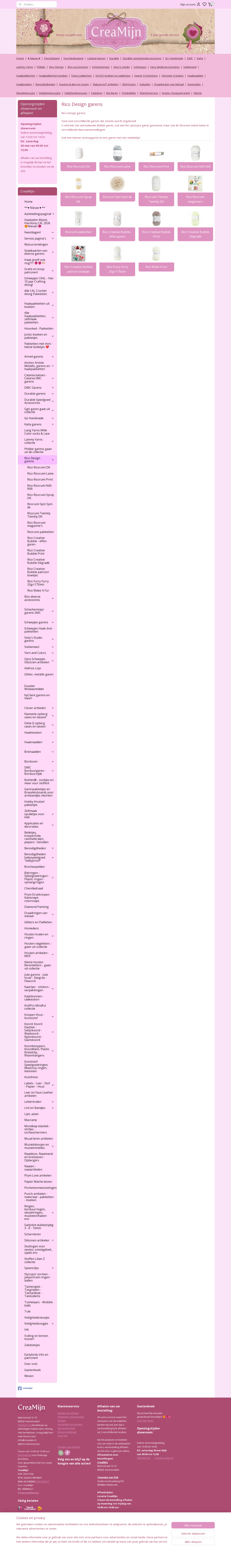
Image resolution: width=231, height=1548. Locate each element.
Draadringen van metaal (39, 914)
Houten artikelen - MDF (39, 954)
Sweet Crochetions (146, 75)
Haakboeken (24, 84)
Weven (29, 1376)
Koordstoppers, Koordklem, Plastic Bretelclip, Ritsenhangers (39, 1051)
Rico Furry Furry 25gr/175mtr (117, 269)
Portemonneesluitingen (40, 1188)
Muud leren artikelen (38, 1139)
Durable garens (39, 394)
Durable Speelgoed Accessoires (39, 401)
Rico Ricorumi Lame (117, 166)
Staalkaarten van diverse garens (39, 252)
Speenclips (194, 84)
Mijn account (190, 4)
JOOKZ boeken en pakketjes (112, 75)
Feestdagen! (52, 58)
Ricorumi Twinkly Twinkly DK (156, 199)
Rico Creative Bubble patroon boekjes (78, 269)
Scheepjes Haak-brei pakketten (38, 630)
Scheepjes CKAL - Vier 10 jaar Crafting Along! (39, 281)
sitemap (125, 1541)
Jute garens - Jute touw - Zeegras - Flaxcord (36, 978)
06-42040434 (24, 1455)
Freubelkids (129, 93)
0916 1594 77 (42, 1481)
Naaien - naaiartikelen (33, 1167)
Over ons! (30, 1364)
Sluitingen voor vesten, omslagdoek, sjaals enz (38, 1249)
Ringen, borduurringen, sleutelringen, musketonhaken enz (39, 1212)
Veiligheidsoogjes (50, 93)
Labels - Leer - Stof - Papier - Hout (39, 1084)
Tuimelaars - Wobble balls (38, 1303)
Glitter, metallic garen (38, 674)
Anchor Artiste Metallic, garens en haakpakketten (39, 366)
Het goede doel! (66, 1428)
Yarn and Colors (39, 653)
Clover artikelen (39, 708)
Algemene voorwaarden (71, 1416)
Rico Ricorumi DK (78, 166)
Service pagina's (39, 238)
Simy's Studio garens (39, 639)
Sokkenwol (189, 67)
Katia (200, 58)
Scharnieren (32, 1234)
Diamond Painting (36, 907)
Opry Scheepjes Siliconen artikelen (39, 660)
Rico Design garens (39, 459)
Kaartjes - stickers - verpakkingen (39, 988)
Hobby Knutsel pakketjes (34, 803)
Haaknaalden (195, 75)
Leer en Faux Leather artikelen (38, 1094)
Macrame (30, 1120)
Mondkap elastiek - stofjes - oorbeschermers (37, 1129)
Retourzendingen (36, 244)
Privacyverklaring (28, 1492)
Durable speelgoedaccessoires (142, 58)
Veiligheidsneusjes (75, 93)
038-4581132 (24, 1425)
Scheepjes (140, 67)
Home (20, 58)
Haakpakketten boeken (53, 75)
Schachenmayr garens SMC (39, 611)
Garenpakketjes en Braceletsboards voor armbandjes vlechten (39, 792)
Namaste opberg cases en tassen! (39, 715)
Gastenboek (32, 1370)
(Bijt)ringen (129, 84)
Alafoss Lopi (32, 668)
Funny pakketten (81, 75)
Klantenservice (149, 93)
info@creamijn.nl (164, 1458)
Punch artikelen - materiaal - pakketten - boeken (39, 1197)
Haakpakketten (25, 75)
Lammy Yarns (24, 67)
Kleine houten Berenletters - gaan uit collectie (37, 965)
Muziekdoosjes (25, 93)
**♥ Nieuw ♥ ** (34, 208)
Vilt (26, 1330)
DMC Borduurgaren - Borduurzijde (39, 770)
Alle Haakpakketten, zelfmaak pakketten (39, 317)
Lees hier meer (145, 1420)
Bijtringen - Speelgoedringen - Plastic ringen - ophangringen (39, 877)
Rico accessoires (77, 67)
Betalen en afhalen (68, 1413)
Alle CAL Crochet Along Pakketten (39, 292)
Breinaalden (39, 752)
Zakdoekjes (32, 1345)
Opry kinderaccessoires (165, 67)
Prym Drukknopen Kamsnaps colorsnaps (36, 897)
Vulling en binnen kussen (36, 1337)
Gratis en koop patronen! (39, 270)
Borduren (112, 93)
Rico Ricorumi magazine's (195, 199)
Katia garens (39, 424)
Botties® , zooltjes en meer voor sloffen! (39, 781)
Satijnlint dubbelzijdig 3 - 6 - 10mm (38, 1226)
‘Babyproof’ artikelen (105, 84)
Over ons (63, 1435)
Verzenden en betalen (70, 1424)
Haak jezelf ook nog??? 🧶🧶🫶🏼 (34, 261)
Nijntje (198, 93)
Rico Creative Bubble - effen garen (117, 234)
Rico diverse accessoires (39, 598)
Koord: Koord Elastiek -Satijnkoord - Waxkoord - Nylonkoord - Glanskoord (39, 1032)
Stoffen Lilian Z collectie (34, 1260)
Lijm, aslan (31, 1114)
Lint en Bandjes (39, 1108)
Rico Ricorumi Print (156, 166)
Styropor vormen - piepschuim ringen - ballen (37, 1277)
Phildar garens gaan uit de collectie (38, 450)
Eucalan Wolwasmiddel (34, 687)
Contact (62, 1420)
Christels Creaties (173, 75)
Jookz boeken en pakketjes (39, 336)
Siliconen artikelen (39, 1240)
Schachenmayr (101, 67)
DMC (190, 58)
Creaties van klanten (69, 1447)
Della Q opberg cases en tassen (39, 724)
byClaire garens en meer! (37, 696)
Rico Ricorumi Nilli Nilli (195, 166)
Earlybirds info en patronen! (36, 1356)
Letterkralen (39, 1102)
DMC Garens (39, 388)
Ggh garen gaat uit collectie (39, 410)
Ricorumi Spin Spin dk (117, 197)
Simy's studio (122, 67)
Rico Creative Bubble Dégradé (195, 234)
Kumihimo (31, 1077)
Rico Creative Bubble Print (156, 234)
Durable (114, 58)
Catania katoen (96, 58)
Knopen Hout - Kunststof (39, 1016)
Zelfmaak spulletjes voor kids (39, 814)
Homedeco (31, 928)
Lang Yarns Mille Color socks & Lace (37, 431)
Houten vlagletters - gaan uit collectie (38, 945)
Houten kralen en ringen (74, 84)
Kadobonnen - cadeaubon (34, 998)
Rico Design (56, 67)
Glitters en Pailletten (38, 922)
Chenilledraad (33, 888)
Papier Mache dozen (38, 1182)
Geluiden (145, 84)
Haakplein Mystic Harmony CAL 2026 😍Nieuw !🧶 (37, 223)
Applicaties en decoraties (39, 825)
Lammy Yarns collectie (39, 441)
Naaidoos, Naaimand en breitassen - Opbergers (38, 1157)
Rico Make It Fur (156, 267)
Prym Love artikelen (37, 1175)
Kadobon (96, 93)
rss (132, 1541)
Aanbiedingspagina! (39, 214)
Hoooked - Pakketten (38, 328)
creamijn (25, 1388)
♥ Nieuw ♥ (34, 58)
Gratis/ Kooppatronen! (176, 93)
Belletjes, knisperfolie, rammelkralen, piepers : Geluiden (36, 837)
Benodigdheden (45, 84)
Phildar (41, 67)
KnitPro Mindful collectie (35, 1007)
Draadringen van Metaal (169, 84)
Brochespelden (34, 867)
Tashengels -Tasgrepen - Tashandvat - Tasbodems (33, 1291)
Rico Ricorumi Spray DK (78, 199)
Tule (27, 1311)
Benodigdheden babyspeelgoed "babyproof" (39, 857)
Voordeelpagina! (73, 58)
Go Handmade (174, 58)
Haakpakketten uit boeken (39, 305)
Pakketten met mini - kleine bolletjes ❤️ (38, 345)
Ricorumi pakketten (78, 232)
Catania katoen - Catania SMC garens (39, 378)
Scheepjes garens (39, 622)
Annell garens (39, 356)
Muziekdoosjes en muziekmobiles (39, 1146)
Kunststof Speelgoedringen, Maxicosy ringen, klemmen (36, 1066)
